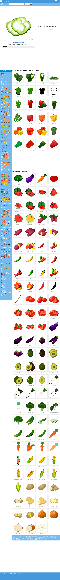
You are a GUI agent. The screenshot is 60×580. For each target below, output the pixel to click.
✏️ (9, 211)
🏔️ (7, 106)
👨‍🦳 (4, 200)
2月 (8, 84)
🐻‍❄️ (9, 115)
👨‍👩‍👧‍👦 (2, 202)
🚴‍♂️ (9, 191)
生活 (4, 196)
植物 (3, 87)
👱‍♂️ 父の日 (3, 283)
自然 (6, 87)
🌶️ (9, 178)
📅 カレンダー (4, 85)
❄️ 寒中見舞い (4, 288)
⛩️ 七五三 (3, 287)
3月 (3, 81)
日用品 (4, 242)
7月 (5, 82)
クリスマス (3, 266)
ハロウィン (3, 271)
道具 (7, 242)
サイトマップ (4, 573)
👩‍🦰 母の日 (3, 282)
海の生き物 (3, 135)
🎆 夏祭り (3, 285)
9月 (3, 83)
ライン (4, 294)
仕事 (6, 204)
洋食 (4, 152)
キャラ (4, 109)
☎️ (4, 244)
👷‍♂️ (7, 205)
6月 (3, 82)
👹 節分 (2, 277)
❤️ (4, 222)
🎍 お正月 (3, 276)
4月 (5, 81)
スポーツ (2, 228)
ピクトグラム (3, 297)
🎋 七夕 (2, 284)
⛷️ (2, 235)
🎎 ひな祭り (3, 279)
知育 (8, 209)
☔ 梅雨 (2, 77)
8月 (7, 82)
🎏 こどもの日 (4, 74)
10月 (6, 83)
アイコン (2, 248)
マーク (6, 248)
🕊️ (9, 131)
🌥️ (2, 104)
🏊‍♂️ (9, 233)
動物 (1, 109)
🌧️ (4, 104)
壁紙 (2, 295)
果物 (4, 173)
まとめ (57, 1)
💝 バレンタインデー (5, 278)
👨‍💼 (2, 205)
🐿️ (4, 120)
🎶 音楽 (2, 237)
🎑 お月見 (3, 286)
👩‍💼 (4, 205)
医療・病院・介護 (4, 218)
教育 (1, 209)
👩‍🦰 (9, 198)
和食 (2, 152)
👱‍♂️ (2, 200)
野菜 (1, 173)
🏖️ (9, 106)
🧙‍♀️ (9, 273)
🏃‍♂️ (7, 215)
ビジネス (2, 204)
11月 (8, 83)
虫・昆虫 (2, 144)
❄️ (7, 104)
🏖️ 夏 (2, 78)
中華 (7, 152)
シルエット (3, 296)
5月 (7, 81)
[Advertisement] (47, 16)
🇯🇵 (7, 251)
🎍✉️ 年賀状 (3, 291)
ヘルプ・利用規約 (12, 573)
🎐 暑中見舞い (4, 290)
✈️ (9, 193)
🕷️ (4, 275)
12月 (3, 84)
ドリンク (2, 167)
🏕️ (7, 235)
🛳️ (4, 195)
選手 (6, 228)
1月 (6, 84)
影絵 (8, 109)
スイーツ (2, 161)
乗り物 (2, 187)
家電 (1, 242)
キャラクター (3, 253)
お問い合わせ (20, 573)
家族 (1, 196)
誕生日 (2, 261)
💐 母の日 (3, 75)
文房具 (4, 209)
